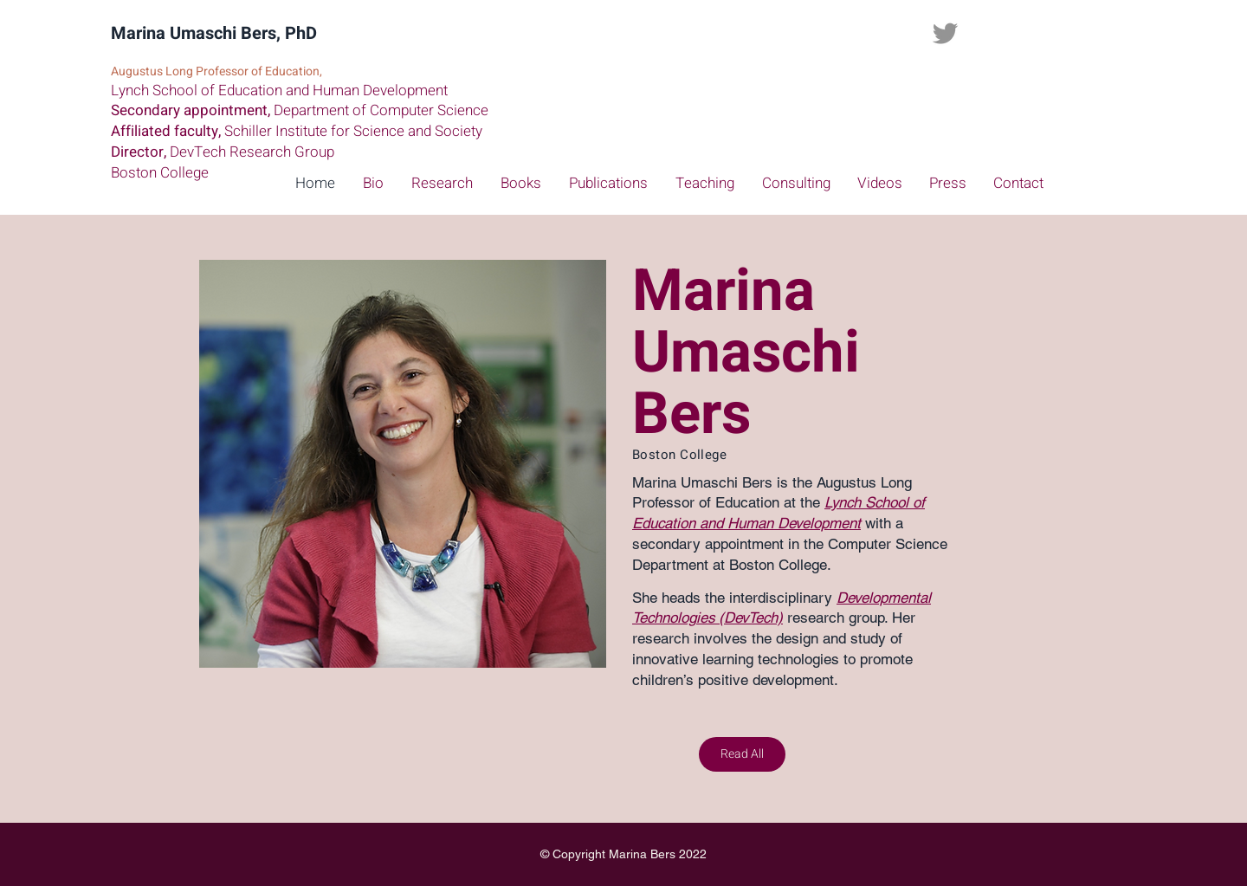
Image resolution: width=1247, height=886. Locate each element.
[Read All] (742, 754)
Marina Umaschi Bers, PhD (214, 33)
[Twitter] (945, 33)
